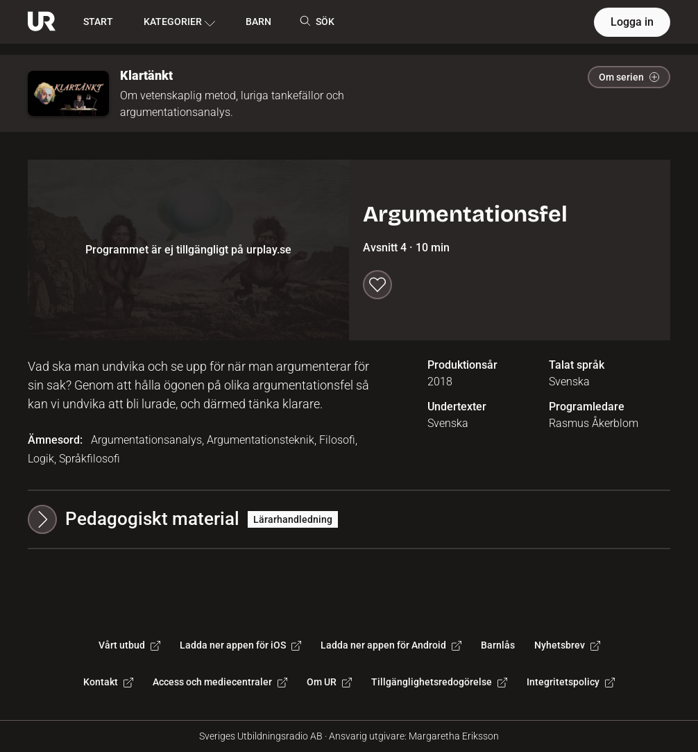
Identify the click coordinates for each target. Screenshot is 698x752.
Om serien (629, 77)
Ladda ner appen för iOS (240, 645)
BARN (258, 21)
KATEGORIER (179, 22)
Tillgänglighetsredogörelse (439, 681)
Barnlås (498, 645)
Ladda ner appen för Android (391, 645)
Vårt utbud (129, 645)
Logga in (632, 21)
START (98, 21)
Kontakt (108, 681)
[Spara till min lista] (377, 284)
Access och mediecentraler (220, 681)
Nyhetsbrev (567, 645)
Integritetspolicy (571, 681)
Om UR (329, 681)
